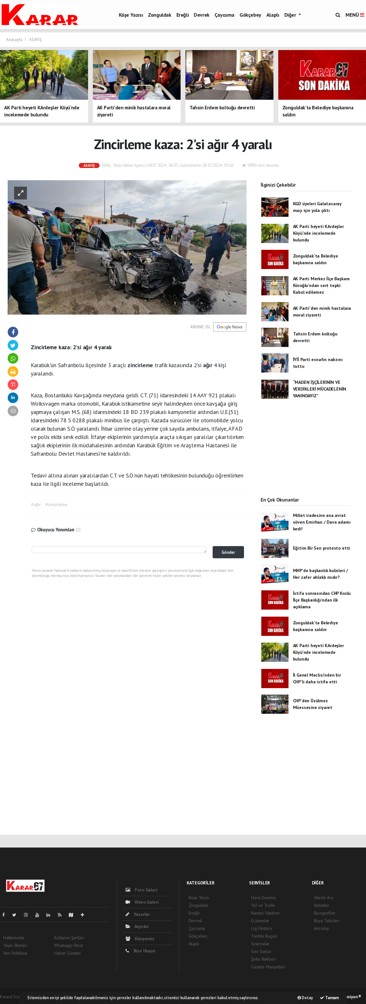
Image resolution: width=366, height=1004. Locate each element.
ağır (208, 365)
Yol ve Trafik (263, 905)
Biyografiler (325, 913)
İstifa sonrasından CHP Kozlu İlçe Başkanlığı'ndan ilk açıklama (322, 600)
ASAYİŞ (35, 39)
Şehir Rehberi (263, 959)
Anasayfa (14, 39)
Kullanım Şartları (69, 938)
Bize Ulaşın (140, 951)
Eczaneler (260, 921)
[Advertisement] (306, 453)
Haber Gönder (67, 953)
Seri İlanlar (261, 951)
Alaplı (272, 15)
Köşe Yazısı (131, 15)
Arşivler (137, 926)
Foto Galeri (142, 890)
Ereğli (182, 15)
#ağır (36, 504)
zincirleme (141, 365)
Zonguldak (159, 15)
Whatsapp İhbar (68, 945)
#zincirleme (56, 504)
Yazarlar (138, 914)
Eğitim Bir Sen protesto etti (321, 548)
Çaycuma (224, 15)
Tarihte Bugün (264, 936)
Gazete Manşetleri (268, 967)
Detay (305, 997)
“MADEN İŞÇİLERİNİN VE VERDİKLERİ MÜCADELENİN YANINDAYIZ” (319, 389)
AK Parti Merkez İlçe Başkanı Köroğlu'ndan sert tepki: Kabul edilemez (321, 285)
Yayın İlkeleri (15, 945)
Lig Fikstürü (261, 928)
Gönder (228, 552)
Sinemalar (260, 944)
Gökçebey (250, 15)
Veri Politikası (15, 953)
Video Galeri (142, 902)
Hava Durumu (263, 897)
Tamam (329, 997)
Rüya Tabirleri (327, 921)
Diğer (290, 15)
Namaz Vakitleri (265, 913)
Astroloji (321, 928)
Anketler (321, 905)
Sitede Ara (323, 897)
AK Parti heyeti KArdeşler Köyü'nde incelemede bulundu (318, 233)
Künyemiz (140, 938)
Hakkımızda (13, 938)
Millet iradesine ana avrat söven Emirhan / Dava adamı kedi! (322, 522)
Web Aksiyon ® (348, 997)
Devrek (201, 15)
